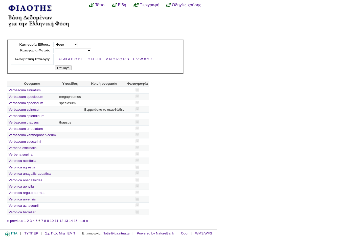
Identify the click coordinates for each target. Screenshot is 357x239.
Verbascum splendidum (26, 116)
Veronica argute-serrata (26, 193)
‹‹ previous (15, 221)
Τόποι (100, 5)
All (60, 59)
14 (71, 221)
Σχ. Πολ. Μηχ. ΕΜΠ (60, 233)
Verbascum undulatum (26, 129)
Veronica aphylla (21, 186)
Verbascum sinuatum (25, 90)
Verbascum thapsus (24, 122)
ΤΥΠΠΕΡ (31, 233)
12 (61, 221)
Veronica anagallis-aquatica (30, 173)
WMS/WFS (203, 233)
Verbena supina (20, 154)
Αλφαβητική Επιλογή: (32, 59)
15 (76, 221)
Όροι (184, 233)
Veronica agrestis (22, 167)
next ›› (83, 221)
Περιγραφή (149, 5)
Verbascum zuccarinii (25, 141)
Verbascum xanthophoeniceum (32, 135)
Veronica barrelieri (22, 212)
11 (56, 221)
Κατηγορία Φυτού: (35, 50)
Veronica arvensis (22, 199)
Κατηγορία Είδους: (34, 44)
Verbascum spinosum (25, 109)
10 (52, 221)
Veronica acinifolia (22, 161)
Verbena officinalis (22, 148)
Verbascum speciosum (26, 97)
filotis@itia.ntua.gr (116, 233)
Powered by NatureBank (155, 233)
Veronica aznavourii (24, 205)
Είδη (122, 5)
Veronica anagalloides (25, 180)
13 (66, 221)
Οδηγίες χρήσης (186, 5)
